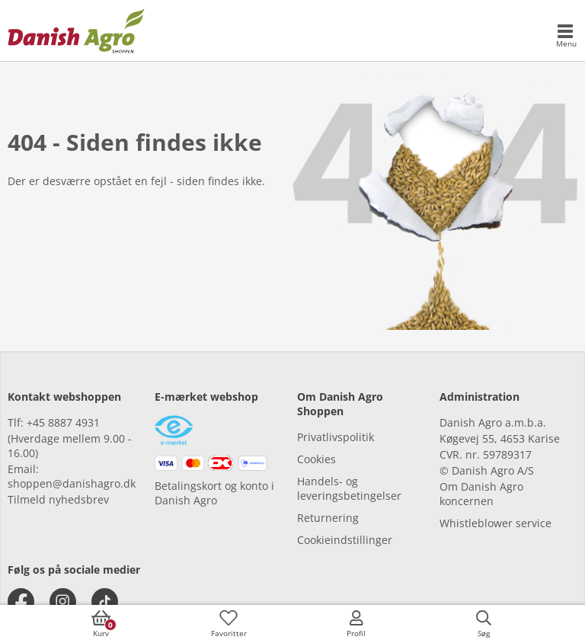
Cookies (316, 459)
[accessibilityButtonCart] (101, 624)
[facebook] (21, 601)
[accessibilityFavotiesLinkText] (228, 624)
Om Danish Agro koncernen (481, 493)
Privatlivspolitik (335, 437)
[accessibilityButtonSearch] (484, 624)
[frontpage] (76, 30)
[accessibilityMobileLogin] (356, 624)
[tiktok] (104, 601)
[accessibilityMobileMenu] (566, 36)
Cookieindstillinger (344, 540)
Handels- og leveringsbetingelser (349, 488)
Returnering (328, 517)
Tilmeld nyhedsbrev (58, 499)
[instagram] (63, 601)
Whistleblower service (495, 523)
